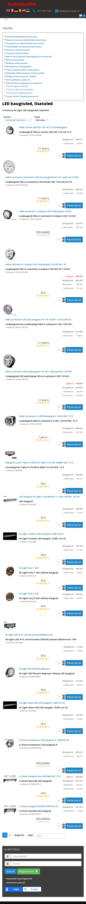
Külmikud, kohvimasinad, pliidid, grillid (25, 73)
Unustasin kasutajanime (19, 878)
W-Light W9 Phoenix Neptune (34, 668)
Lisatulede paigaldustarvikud (20, 93)
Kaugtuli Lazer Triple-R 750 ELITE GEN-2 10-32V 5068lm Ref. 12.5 (39, 462)
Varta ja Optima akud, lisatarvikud (22, 69)
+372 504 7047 (44, 10)
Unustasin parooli (15, 882)
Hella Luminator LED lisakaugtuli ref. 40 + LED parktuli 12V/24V (38, 371)
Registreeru (28, 871)
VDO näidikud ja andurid (18, 79)
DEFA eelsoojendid (15, 59)
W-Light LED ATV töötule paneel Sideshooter (29, 634)
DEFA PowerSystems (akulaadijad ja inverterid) (28, 56)
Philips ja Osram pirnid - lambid (21, 76)
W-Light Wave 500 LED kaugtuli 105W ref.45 (42, 702)
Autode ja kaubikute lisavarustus (21, 36)
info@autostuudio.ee (69, 10)
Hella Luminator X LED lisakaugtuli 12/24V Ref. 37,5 (46, 416)
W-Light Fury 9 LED (29, 593)
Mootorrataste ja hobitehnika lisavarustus (26, 40)
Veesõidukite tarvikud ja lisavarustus (23, 46)
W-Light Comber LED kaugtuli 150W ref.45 (41, 533)
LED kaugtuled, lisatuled (18, 86)
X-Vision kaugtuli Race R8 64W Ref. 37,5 (40, 776)
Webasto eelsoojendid (17, 63)
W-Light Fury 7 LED (29, 567)
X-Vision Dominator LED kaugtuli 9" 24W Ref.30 (44, 740)
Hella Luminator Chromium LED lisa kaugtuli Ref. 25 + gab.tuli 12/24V (42, 177)
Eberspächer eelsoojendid (18, 66)
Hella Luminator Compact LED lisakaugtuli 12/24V (45, 211)
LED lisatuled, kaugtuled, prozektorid (24, 83)
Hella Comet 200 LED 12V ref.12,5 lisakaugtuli (43, 127)
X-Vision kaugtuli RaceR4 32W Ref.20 (38, 806)
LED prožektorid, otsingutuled (20, 89)
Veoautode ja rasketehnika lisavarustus (25, 43)
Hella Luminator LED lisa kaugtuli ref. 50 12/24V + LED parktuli (38, 319)
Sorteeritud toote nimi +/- (16, 120)
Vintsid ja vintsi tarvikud (17, 53)
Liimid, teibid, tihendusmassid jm (22, 96)
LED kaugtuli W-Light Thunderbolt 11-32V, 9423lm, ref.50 (49, 496)
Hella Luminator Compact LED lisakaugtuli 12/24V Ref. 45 (35, 264)
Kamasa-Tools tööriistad (18, 50)
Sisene (10, 871)
